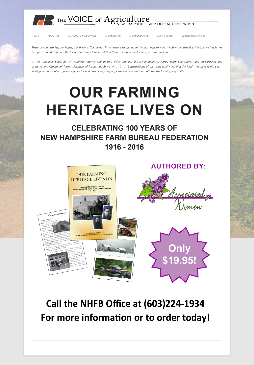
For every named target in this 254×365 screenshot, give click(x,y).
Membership (113, 35)
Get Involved (165, 35)
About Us (54, 35)
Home (35, 35)
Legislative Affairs (193, 35)
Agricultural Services (82, 35)
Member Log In (138, 35)
